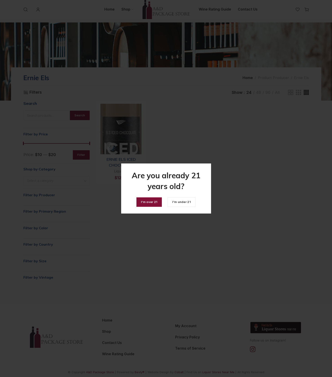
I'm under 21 (181, 202)
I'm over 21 (149, 202)
